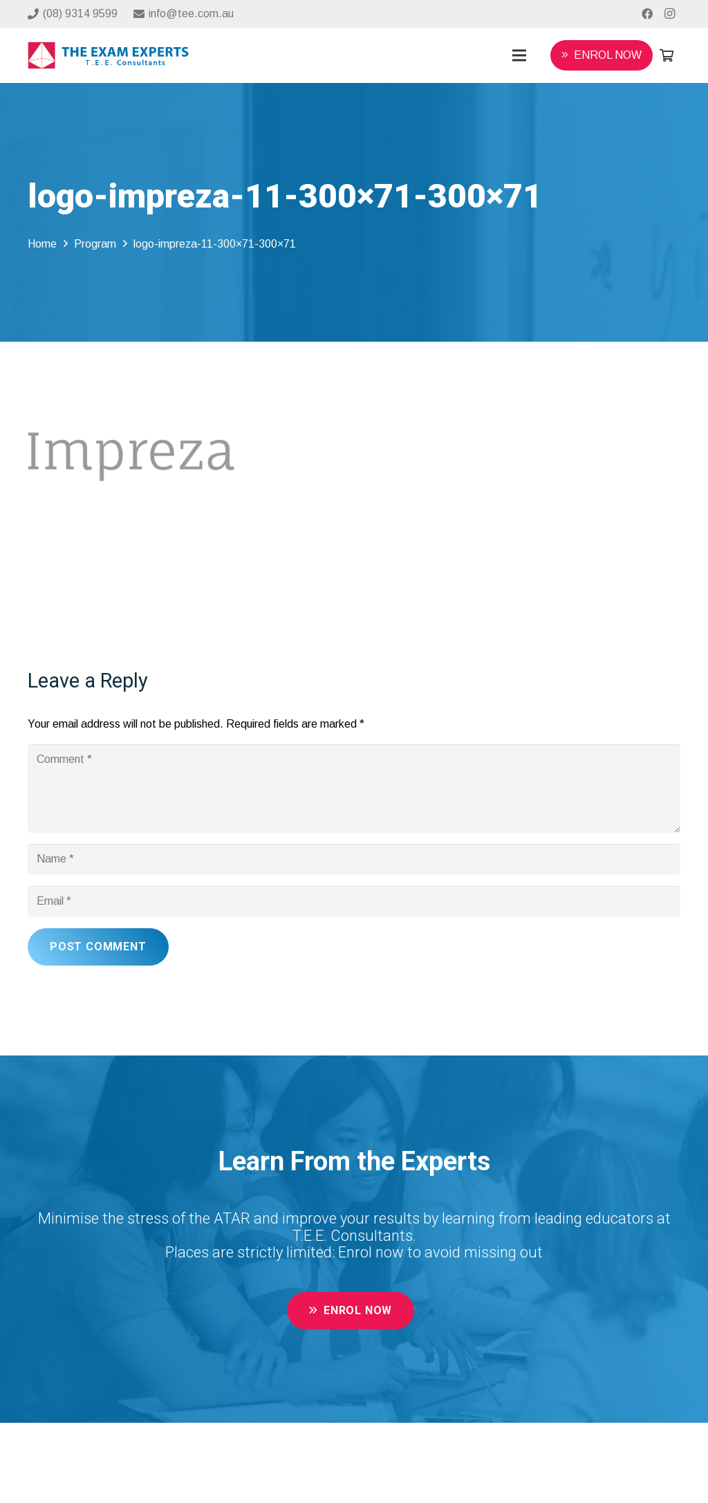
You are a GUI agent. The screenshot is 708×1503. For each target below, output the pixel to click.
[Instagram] (669, 14)
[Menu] (519, 55)
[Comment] (354, 788)
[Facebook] (647, 14)
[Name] (354, 859)
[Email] (354, 901)
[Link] (108, 56)
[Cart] (666, 55)
